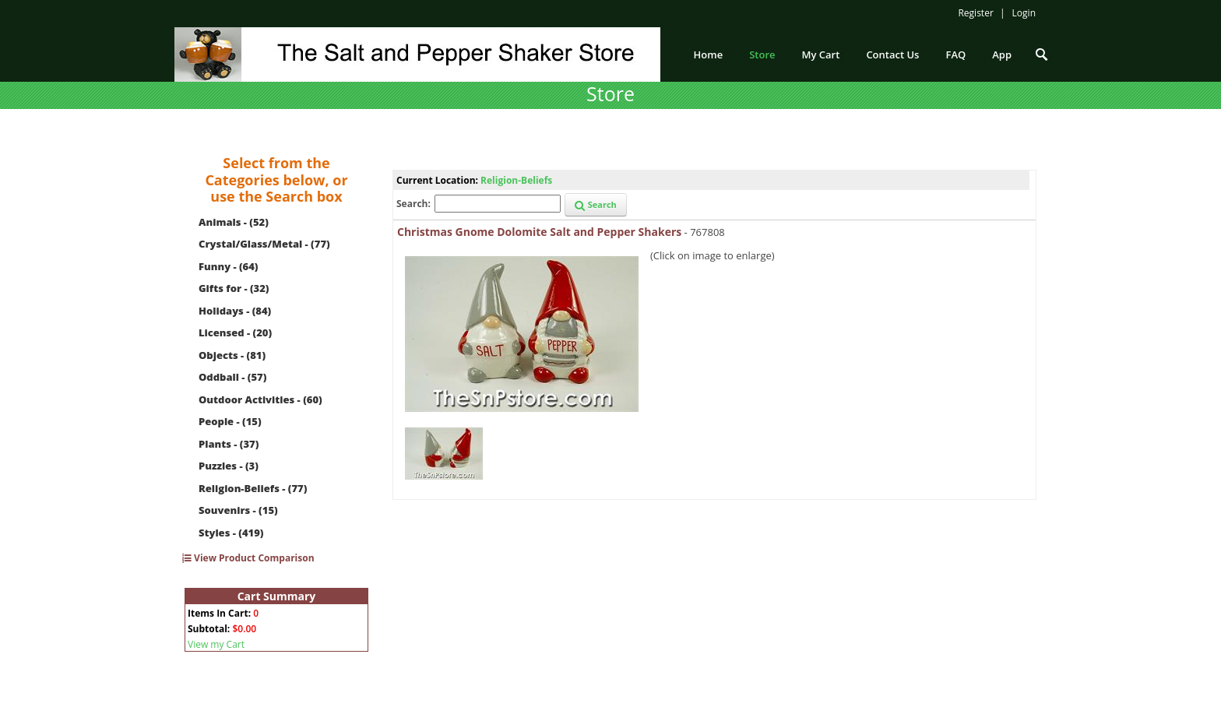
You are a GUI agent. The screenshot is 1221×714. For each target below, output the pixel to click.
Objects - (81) (232, 355)
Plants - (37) (229, 444)
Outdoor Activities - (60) (260, 399)
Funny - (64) (229, 266)
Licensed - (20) (235, 332)
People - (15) (230, 421)
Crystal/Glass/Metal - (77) (264, 244)
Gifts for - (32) (234, 288)
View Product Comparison (248, 558)
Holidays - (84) (235, 311)
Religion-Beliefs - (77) (253, 488)
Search (596, 204)
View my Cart (216, 644)
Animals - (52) (234, 222)
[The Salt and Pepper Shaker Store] (417, 53)
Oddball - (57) (232, 377)
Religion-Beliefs (516, 180)
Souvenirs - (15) (238, 510)
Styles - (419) (231, 533)
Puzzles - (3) (229, 466)
